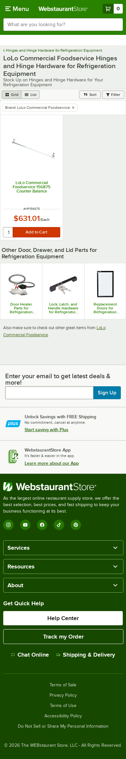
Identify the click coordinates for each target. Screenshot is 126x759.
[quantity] (8, 232)
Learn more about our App (52, 463)
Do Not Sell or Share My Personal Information (63, 726)
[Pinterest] (76, 525)
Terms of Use (63, 705)
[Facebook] (42, 525)
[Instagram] (8, 525)
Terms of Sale (63, 685)
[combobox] (63, 24)
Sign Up (107, 393)
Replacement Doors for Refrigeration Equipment (105, 308)
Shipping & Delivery (85, 654)
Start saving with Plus (46, 429)
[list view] (30, 94)
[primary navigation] (17, 9)
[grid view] (11, 94)
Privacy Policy (63, 695)
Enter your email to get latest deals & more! (57, 379)
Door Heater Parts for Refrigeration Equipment (21, 308)
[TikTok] (59, 525)
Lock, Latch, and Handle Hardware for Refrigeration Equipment (63, 308)
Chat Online (30, 654)
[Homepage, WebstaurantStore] (63, 8)
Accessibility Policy (63, 716)
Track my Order (63, 636)
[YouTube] (25, 525)
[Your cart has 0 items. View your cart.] (113, 9)
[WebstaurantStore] (63, 487)
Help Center (63, 618)
